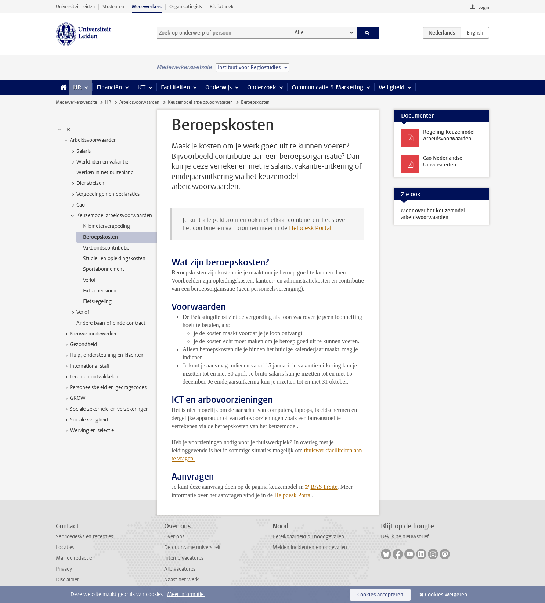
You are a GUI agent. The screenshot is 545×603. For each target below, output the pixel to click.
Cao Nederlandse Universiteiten (442, 161)
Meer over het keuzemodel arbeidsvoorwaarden (433, 214)
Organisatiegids (185, 6)
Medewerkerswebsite (76, 102)
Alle (299, 32)
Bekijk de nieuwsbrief (405, 536)
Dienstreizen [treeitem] (86, 183)
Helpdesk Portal (310, 228)
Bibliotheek (222, 6)
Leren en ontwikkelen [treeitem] (90, 377)
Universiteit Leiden (75, 6)
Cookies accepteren (380, 594)
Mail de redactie (74, 557)
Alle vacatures (179, 569)
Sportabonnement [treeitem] (103, 269)
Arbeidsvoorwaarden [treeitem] (90, 140)
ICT (141, 87)
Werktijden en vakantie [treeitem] (98, 162)
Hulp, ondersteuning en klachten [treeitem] (103, 355)
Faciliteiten (175, 87)
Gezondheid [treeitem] (80, 344)
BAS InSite (323, 487)
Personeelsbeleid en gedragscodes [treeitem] (105, 387)
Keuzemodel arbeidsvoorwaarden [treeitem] (110, 215)
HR (77, 87)
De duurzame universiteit (192, 547)
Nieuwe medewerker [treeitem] (90, 334)
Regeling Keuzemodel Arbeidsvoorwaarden (449, 135)
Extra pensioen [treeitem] (99, 290)
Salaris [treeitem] (80, 151)
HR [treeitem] (63, 129)
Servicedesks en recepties (84, 536)
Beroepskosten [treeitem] (100, 237)
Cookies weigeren (446, 594)
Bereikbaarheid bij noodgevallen (308, 536)
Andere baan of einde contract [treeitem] (110, 323)
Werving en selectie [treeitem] (88, 430)
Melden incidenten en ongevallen (309, 547)
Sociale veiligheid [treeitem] (85, 420)
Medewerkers (147, 6)
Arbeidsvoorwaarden (139, 102)
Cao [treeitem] (77, 205)
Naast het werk (181, 579)
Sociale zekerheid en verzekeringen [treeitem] (106, 409)
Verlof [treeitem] (89, 280)
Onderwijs (218, 87)
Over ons (174, 536)
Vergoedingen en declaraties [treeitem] (104, 194)
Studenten (113, 6)
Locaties (65, 547)
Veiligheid (391, 87)
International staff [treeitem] (86, 366)
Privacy (64, 569)
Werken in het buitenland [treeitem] (105, 172)
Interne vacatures (183, 557)
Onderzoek (261, 87)
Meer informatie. (186, 594)
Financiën (109, 87)
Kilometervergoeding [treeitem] (106, 226)
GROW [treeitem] (74, 398)
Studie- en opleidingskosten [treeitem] (114, 258)
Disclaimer (67, 579)
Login (483, 7)
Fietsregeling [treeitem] (97, 301)
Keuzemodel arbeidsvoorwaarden (200, 102)
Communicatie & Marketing (327, 87)
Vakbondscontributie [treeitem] (106, 247)
